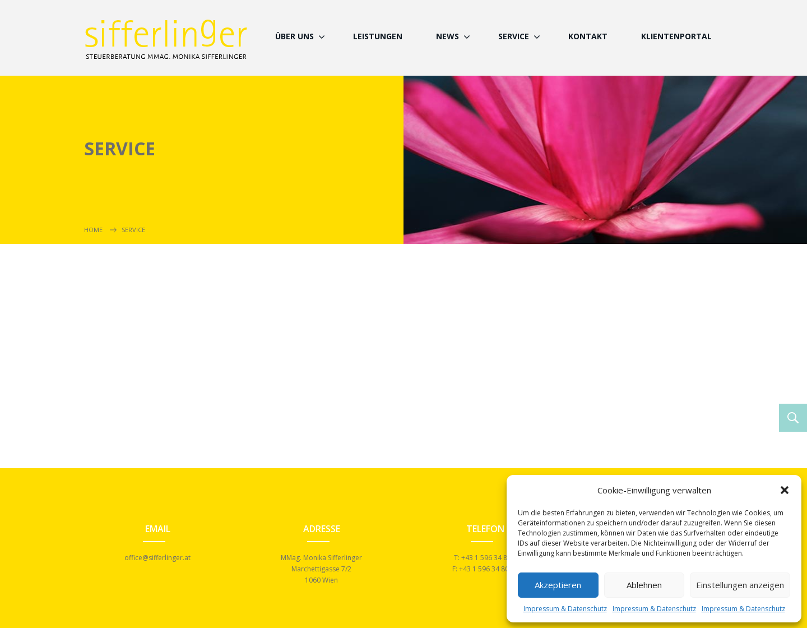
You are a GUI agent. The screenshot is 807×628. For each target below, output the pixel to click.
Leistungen (377, 36)
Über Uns (294, 36)
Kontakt (587, 36)
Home (93, 229)
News (447, 36)
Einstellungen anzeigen (740, 584)
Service (513, 36)
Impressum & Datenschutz (565, 608)
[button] (784, 490)
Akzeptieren (558, 584)
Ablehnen (644, 584)
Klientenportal (676, 36)
